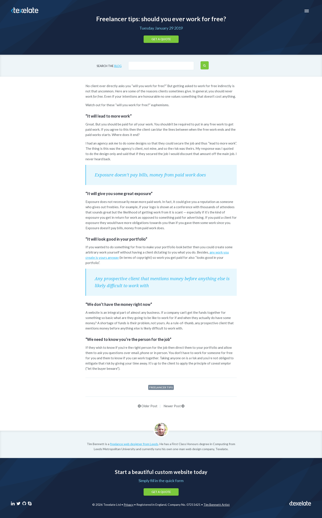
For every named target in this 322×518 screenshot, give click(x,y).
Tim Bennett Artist (216, 504)
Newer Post (174, 406)
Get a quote (161, 39)
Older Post (147, 406)
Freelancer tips (161, 387)
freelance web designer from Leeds (134, 444)
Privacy (128, 504)
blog (118, 66)
